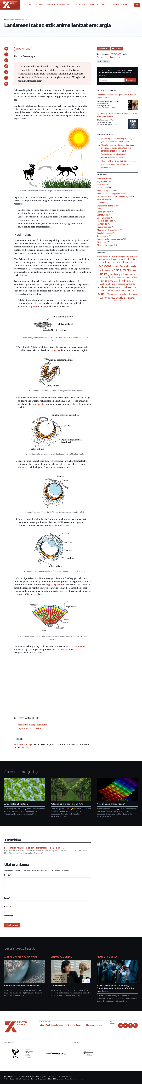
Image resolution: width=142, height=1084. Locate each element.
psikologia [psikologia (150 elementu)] (126, 294)
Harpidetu (130, 80)
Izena (7, 898)
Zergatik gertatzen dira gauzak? (110, 239)
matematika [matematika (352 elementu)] (105, 287)
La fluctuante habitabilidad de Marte (22, 985)
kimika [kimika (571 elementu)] (123, 281)
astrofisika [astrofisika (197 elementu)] (131, 259)
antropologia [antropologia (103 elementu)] (123, 256)
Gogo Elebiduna (103, 218)
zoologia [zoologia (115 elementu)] (117, 301)
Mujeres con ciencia (61, 957)
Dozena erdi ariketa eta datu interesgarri (114, 196)
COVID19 (101, 184)
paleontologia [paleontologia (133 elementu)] (115, 294)
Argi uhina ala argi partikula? (32, 725)
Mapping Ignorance (107, 957)
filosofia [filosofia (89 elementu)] (133, 270)
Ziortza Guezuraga (23, 744)
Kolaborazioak (21, 19)
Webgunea (8, 915)
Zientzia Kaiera (74, 1025)
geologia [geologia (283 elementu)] (124, 274)
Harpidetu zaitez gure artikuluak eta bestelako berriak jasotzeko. (115, 72)
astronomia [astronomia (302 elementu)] (108, 262)
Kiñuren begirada (104, 227)
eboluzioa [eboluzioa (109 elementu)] (115, 267)
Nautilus (41, 404)
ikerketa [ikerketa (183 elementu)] (112, 277)
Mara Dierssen (58, 985)
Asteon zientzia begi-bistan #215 (67, 804)
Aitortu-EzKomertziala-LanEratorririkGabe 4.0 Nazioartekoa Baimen (47, 1079)
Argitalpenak (102, 181)
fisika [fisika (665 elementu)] (104, 274)
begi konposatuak (55, 584)
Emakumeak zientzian (106, 206)
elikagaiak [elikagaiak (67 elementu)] (110, 270)
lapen (47, 306)
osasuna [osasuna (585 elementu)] (104, 294)
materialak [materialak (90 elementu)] (116, 288)
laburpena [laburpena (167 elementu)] (112, 284)
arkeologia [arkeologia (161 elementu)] (103, 259)
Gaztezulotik (102, 215)
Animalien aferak (104, 178)
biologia (106, 61)
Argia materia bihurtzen (29, 728)
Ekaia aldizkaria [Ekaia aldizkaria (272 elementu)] (127, 266)
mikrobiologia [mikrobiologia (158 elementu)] (107, 290)
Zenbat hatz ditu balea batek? (113, 154)
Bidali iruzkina (12, 925)
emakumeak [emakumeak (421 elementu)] (122, 270)
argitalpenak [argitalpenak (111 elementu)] (133, 256)
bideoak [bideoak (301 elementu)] (120, 262)
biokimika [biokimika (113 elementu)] (128, 262)
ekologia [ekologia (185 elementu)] (103, 270)
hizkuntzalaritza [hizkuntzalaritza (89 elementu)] (103, 277)
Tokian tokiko (102, 236)
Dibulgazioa (9, 19)
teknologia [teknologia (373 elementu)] (106, 297)
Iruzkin (7, 875)
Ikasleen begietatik (105, 221)
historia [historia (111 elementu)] (132, 274)
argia (100, 61)
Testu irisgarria (23, 49)
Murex (21, 467)
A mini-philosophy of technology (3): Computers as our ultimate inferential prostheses (115, 988)
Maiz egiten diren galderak (108, 230)
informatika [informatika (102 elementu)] (121, 277)
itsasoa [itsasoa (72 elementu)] (116, 281)
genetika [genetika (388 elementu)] (113, 274)
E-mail (7, 907)
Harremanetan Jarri (94, 1025)
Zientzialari (101, 242)
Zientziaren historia (105, 245)
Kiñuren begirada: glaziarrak (112, 158)
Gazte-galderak (103, 212)
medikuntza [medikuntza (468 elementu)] (128, 287)
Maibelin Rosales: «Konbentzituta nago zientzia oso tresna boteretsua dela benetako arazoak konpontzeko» (117, 148)
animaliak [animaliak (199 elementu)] (113, 256)
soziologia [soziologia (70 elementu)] (134, 294)
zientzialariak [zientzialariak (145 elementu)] (129, 298)
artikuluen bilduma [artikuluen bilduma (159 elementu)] (117, 259)
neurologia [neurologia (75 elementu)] (117, 290)
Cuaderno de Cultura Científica (20, 957)
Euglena (33, 306)
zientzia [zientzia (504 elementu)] (118, 297)
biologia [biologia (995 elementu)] (105, 266)
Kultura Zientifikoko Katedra (51, 1025)
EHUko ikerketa (103, 200)
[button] (6, 49)
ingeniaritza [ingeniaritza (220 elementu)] (131, 277)
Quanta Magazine (104, 233)
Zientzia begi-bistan (105, 190)
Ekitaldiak (101, 203)
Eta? (99, 209)
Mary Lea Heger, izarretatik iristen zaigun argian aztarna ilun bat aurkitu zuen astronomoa (118, 164)
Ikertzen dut (102, 224)
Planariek (55, 350)
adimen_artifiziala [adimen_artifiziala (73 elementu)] (102, 256)
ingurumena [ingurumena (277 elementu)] (107, 281)
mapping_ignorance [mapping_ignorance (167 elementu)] (126, 284)
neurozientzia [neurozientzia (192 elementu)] (127, 290)
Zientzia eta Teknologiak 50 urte (110, 193)
